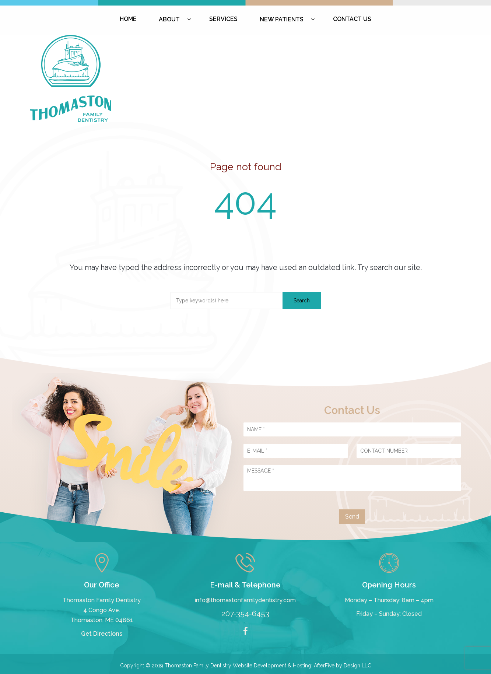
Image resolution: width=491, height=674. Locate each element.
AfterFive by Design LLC (342, 665)
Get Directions (101, 633)
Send (352, 516)
